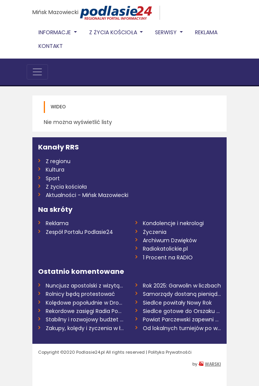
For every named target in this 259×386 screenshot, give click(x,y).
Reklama (206, 32)
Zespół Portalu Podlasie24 (79, 232)
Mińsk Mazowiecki (55, 12)
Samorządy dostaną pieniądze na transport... (182, 294)
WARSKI (213, 364)
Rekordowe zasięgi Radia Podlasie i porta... (85, 311)
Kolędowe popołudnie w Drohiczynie (85, 303)
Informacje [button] (55, 32)
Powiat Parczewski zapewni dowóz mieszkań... (182, 319)
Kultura (55, 169)
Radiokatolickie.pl (165, 249)
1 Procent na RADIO (168, 257)
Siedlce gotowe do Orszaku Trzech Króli (182, 311)
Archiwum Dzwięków (170, 240)
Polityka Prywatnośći (170, 352)
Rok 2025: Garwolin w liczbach (182, 285)
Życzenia (154, 232)
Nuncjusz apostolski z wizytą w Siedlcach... (85, 285)
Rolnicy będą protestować (80, 294)
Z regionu (58, 161)
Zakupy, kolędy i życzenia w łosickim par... (85, 328)
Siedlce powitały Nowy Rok (177, 303)
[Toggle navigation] (37, 71)
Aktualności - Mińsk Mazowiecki (87, 195)
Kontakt (50, 46)
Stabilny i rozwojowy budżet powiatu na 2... (85, 319)
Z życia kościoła (66, 187)
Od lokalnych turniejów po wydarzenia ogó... (182, 328)
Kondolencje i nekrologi (173, 223)
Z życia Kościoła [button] (114, 32)
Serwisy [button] (166, 32)
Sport (53, 178)
